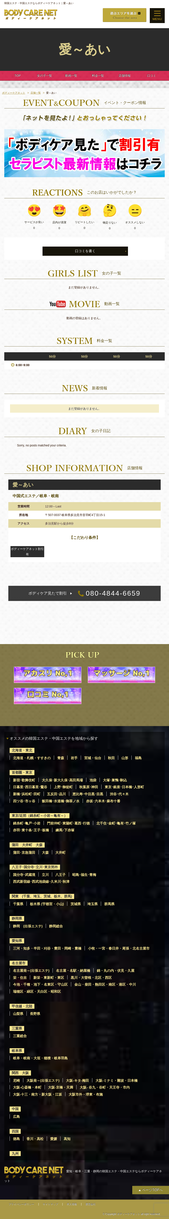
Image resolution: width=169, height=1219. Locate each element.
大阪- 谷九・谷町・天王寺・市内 (105, 1087)
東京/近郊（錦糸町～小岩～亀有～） (39, 815)
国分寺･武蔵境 (24, 875)
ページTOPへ (152, 1190)
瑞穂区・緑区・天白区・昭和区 (37, 991)
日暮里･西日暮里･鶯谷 (30, 787)
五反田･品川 (56, 794)
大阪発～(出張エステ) (43, 1080)
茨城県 (76, 904)
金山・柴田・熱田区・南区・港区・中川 (105, 984)
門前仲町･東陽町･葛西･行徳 (68, 823)
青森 (60, 758)
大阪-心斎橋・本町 (27, 1087)
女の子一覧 (44, 75)
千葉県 (18, 904)
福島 (138, 758)
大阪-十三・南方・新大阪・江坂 (37, 1094)
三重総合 (20, 1036)
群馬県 (109, 904)
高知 (67, 1139)
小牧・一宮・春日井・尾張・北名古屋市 (119, 948)
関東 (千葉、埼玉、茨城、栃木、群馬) (42, 896)
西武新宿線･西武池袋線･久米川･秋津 (41, 881)
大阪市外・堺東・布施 (86, 1094)
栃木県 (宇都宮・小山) (47, 904)
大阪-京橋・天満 (60, 1087)
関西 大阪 (20, 1073)
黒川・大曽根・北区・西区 (91, 977)
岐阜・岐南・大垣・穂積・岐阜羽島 (40, 1058)
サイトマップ (50, 1204)
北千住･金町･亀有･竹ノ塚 (116, 823)
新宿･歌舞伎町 (24, 780)
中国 (15, 1109)
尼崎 (16, 1080)
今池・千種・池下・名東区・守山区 (40, 984)
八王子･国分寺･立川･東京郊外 (35, 867)
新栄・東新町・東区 (48, 977)
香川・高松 (35, 1139)
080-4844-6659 (84, 593)
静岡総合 (56, 926)
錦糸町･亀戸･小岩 (26, 823)
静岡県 (17, 918)
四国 (15, 1131)
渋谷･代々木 (119, 794)
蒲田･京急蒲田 (24, 852)
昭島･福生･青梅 (84, 875)
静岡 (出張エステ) (28, 926)
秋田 (111, 758)
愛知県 (17, 941)
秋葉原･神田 (88, 787)
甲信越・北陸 (22, 1006)
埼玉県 (92, 904)
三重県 (17, 1028)
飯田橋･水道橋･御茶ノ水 (60, 801)
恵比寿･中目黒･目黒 (87, 794)
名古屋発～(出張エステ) (31, 970)
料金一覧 (98, 75)
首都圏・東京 (22, 772)
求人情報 (72, 1204)
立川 (45, 875)
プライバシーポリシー (21, 1204)
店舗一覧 (36, 92)
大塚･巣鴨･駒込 (115, 780)
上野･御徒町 (63, 787)
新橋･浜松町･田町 (26, 794)
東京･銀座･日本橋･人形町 (124, 787)
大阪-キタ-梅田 (77, 1080)
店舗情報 (125, 75)
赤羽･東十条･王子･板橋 (31, 830)
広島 (16, 1116)
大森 (45, 852)
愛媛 (53, 1139)
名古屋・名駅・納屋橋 (73, 970)
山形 (124, 758)
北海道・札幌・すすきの (32, 758)
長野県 (35, 1014)
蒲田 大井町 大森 (27, 845)
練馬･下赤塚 (65, 830)
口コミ (151, 75)
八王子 (60, 875)
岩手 (74, 758)
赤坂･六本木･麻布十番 (103, 801)
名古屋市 (18, 963)
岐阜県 (17, 1050)
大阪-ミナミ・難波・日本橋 (117, 1080)
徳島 (16, 1139)
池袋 (93, 780)
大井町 (60, 852)
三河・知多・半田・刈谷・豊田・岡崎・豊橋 (47, 948)
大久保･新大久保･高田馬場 (62, 780)
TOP (18, 75)
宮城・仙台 (92, 758)
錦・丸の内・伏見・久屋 (115, 970)
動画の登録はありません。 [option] (84, 318)
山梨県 (18, 1014)
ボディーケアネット (13, 92)
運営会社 (90, 1204)
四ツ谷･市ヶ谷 (24, 801)
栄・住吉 (20, 977)
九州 (15, 1153)
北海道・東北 (22, 750)
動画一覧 (71, 75)
